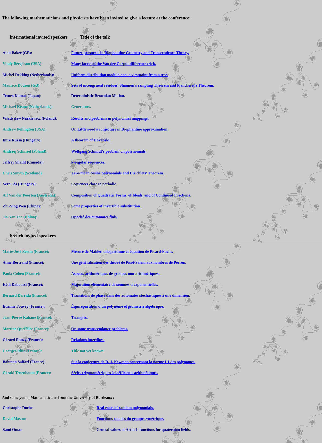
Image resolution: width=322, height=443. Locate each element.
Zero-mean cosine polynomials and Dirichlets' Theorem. (117, 173)
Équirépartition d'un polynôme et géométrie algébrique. (117, 306)
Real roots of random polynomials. (125, 408)
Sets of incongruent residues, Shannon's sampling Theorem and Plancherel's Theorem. (142, 85)
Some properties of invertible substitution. (106, 206)
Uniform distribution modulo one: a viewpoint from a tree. (119, 75)
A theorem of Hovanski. (90, 140)
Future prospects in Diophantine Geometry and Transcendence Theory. (130, 53)
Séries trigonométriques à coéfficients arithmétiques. (114, 373)
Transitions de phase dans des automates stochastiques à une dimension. (130, 295)
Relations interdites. (88, 340)
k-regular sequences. (88, 162)
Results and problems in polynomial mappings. (110, 118)
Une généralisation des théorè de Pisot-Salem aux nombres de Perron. (128, 262)
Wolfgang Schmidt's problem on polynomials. (108, 151)
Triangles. (79, 317)
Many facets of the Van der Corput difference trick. (113, 64)
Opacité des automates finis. (94, 217)
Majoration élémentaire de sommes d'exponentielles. (114, 284)
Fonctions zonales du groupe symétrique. (130, 419)
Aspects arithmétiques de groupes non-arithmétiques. (115, 273)
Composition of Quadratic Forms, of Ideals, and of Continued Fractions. (131, 195)
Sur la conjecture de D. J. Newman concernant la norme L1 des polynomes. (133, 362)
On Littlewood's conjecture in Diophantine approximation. (119, 129)
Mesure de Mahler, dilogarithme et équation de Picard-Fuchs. (122, 251)
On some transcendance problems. (99, 329)
